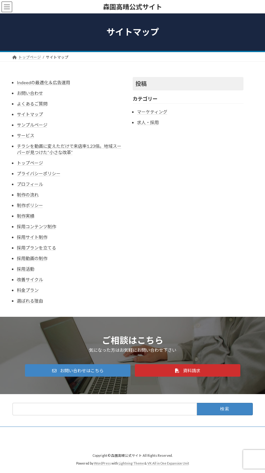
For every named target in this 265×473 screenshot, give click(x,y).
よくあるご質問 (32, 103)
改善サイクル (30, 279)
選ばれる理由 (30, 300)
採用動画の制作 (32, 258)
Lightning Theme (131, 463)
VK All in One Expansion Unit (168, 463)
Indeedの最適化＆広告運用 (43, 82)
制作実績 (25, 216)
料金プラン (28, 290)
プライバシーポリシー (39, 173)
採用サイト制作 (32, 237)
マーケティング (152, 111)
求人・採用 (148, 122)
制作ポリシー (30, 205)
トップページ (30, 163)
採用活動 (25, 269)
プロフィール (30, 184)
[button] (77, 370)
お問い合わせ (30, 93)
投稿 (141, 83)
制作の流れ (28, 194)
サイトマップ (30, 114)
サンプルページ (32, 125)
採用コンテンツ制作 (36, 226)
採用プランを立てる (36, 247)
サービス (25, 135)
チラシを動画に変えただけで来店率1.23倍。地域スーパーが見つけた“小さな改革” (69, 149)
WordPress (102, 463)
